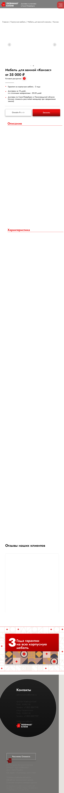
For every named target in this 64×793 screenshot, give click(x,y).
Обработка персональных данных (19, 780)
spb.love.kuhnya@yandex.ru (26, 694)
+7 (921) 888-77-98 (31, 707)
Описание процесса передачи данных (21, 782)
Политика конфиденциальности (18, 777)
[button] (21, 756)
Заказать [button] (46, 112)
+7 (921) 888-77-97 (31, 716)
